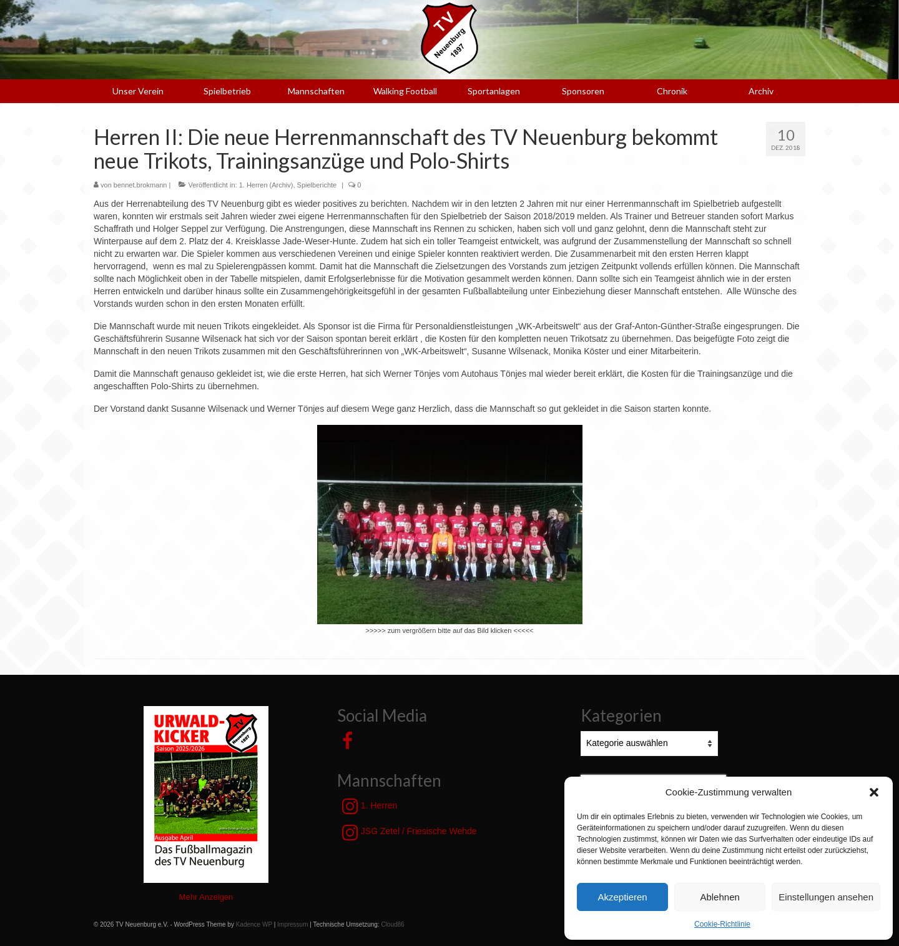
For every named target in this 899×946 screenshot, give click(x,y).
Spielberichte (317, 185)
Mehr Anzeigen (206, 897)
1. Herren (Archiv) (266, 185)
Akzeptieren (622, 897)
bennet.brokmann (140, 185)
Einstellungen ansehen (826, 897)
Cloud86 (392, 924)
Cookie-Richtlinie (722, 924)
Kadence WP (254, 924)
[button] (874, 792)
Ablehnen (719, 897)
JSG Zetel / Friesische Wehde (409, 832)
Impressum (292, 924)
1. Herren (369, 806)
